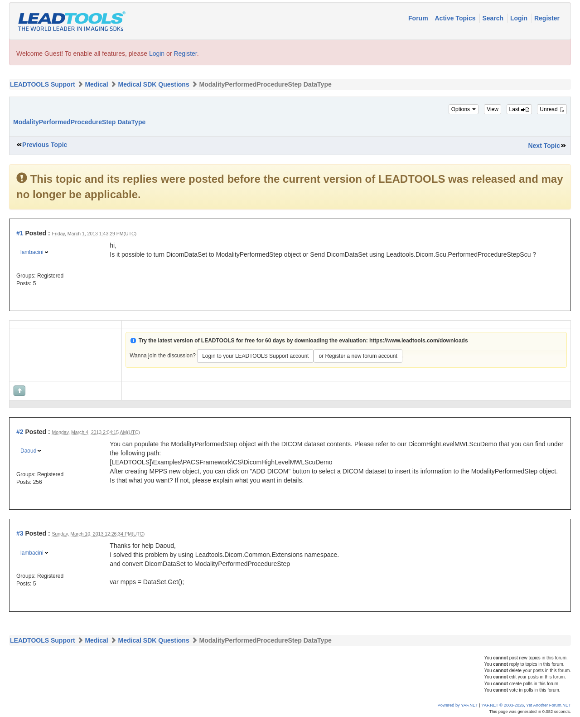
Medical (96, 84)
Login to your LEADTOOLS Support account (255, 356)
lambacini (32, 252)
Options (463, 109)
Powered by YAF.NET (458, 705)
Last (519, 109)
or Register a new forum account (358, 356)
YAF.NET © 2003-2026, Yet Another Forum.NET (526, 705)
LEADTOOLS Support (42, 84)
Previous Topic (44, 144)
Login (519, 18)
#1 (20, 233)
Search (493, 18)
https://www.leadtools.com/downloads (418, 340)
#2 (20, 431)
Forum (419, 18)
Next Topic (544, 145)
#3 (20, 533)
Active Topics (456, 18)
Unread (552, 109)
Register (547, 18)
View (492, 109)
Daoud (28, 451)
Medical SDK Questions (153, 84)
